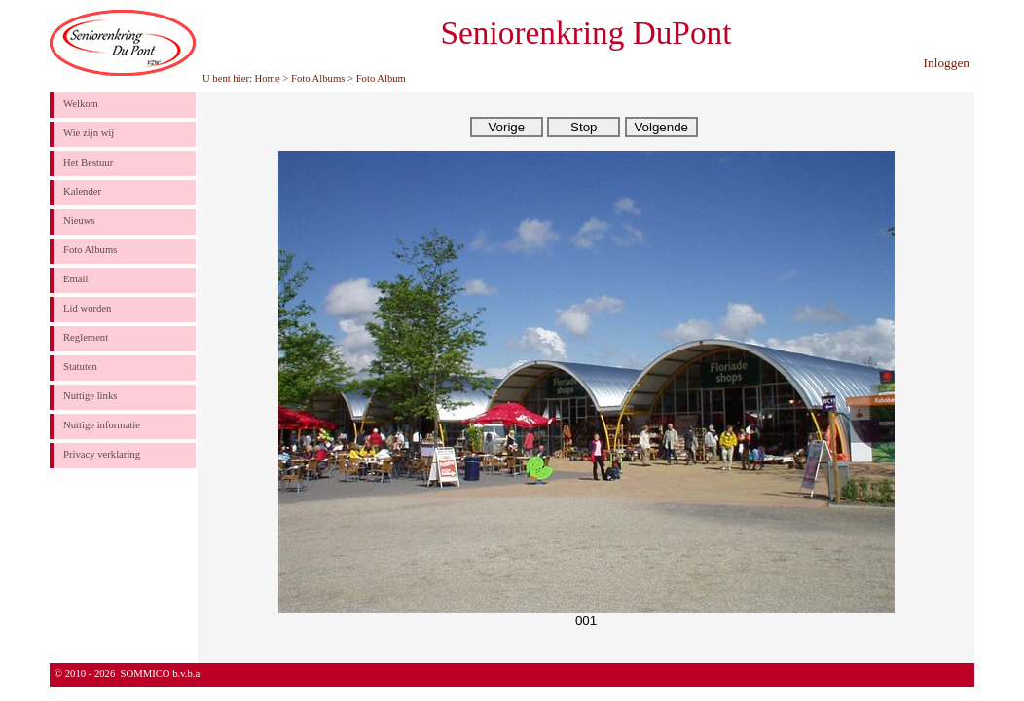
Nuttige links (90, 395)
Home (267, 78)
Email (75, 279)
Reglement (85, 337)
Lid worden (87, 308)
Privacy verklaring (101, 454)
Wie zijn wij (88, 133)
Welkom (80, 103)
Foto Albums (318, 78)
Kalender (82, 191)
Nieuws (79, 220)
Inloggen (946, 62)
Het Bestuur (88, 162)
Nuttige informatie (101, 425)
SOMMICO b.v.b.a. (161, 673)
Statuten (80, 366)
